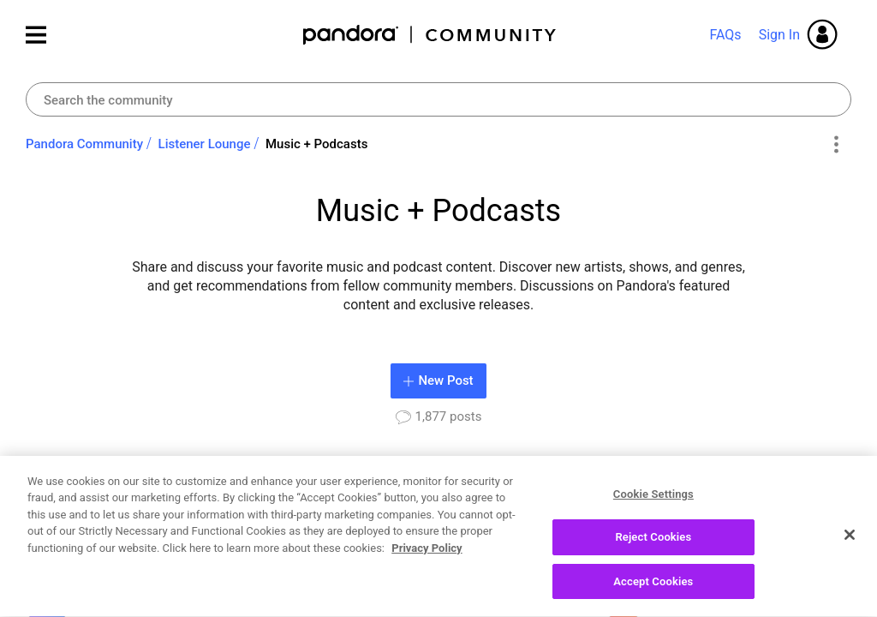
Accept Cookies (653, 589)
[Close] (849, 541)
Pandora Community (430, 34)
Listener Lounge (204, 144)
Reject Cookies (653, 544)
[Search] (438, 99)
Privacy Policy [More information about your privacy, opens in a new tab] (426, 554)
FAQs (725, 35)
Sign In (779, 35)
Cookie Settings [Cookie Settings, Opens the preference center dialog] (653, 500)
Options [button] (835, 145)
